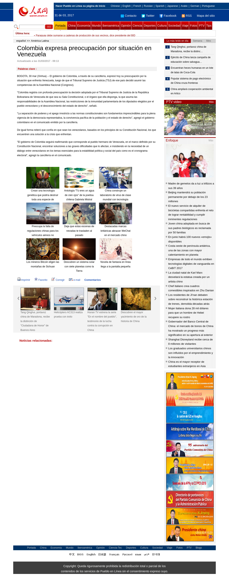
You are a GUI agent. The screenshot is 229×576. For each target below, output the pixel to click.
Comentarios (92, 279)
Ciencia (137, 25)
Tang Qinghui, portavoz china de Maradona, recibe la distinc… (188, 49)
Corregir (57, 280)
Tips (209, 25)
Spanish (159, 6)
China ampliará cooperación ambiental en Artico (192, 91)
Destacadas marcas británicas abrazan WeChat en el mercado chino (116, 231)
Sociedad (174, 25)
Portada (60, 25)
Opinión (126, 25)
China (72, 25)
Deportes (150, 25)
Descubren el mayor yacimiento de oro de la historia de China (134, 317)
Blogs (199, 547)
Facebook (168, 15)
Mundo (96, 25)
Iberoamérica (110, 25)
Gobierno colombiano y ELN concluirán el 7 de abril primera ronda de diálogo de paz (82, 33)
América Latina (40, 40)
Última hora (22, 33)
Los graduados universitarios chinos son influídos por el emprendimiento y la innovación (190, 353)
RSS (187, 15)
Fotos (193, 25)
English (127, 6)
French (137, 6)
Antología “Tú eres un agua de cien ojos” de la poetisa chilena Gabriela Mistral (79, 195)
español (21, 40)
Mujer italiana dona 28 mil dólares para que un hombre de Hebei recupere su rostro (188, 313)
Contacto (128, 15)
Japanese (172, 6)
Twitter (148, 15)
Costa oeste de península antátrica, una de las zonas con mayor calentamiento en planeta (189, 250)
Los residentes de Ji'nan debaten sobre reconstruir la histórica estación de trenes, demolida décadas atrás (190, 299)
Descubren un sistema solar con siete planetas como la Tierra (79, 266)
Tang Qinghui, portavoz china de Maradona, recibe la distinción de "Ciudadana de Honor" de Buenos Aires (35, 321)
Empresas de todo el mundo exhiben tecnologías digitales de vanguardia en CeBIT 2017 (191, 264)
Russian (148, 6)
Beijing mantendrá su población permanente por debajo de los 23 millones (188, 197)
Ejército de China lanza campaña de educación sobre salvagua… (191, 59)
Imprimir (23, 280)
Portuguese (208, 6)
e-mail (74, 280)
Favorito (40, 280)
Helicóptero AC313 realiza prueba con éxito (68, 314)
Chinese (115, 6)
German (194, 6)
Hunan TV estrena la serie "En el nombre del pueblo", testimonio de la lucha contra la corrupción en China (102, 321)
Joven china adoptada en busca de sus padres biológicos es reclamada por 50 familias (189, 228)
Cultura (162, 25)
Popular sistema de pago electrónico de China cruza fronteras (191, 81)
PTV (201, 25)
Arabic (184, 6)
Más (211, 101)
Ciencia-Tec (115, 547)
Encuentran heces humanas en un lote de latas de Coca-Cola (192, 70)
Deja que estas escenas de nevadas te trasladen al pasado (79, 231)
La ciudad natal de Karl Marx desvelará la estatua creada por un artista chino (189, 277)
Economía (83, 25)
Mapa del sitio (206, 15)
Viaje (185, 25)
